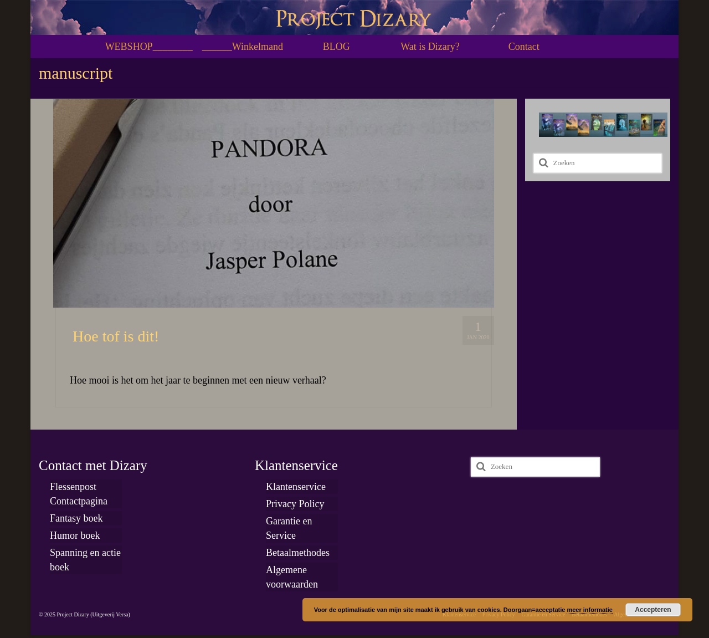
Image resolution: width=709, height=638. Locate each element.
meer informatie (590, 609)
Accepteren (653, 610)
